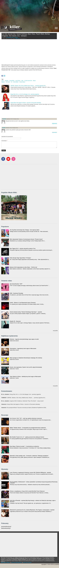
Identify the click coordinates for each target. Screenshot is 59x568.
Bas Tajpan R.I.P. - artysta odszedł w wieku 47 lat (22, 248)
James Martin (15, 81)
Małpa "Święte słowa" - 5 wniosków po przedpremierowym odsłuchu (28, 427)
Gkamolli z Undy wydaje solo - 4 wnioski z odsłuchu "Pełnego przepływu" (29, 455)
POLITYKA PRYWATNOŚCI (16, 562)
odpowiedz (54, 123)
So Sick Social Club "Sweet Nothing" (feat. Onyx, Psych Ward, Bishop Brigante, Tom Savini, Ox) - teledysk (26, 35)
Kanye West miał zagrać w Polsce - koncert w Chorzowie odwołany (26, 102)
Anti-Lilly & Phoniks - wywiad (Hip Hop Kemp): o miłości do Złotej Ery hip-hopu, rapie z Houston (33, 501)
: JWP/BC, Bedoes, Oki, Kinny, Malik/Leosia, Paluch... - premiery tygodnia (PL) (23, 397)
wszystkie (55, 330)
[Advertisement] (29, 12)
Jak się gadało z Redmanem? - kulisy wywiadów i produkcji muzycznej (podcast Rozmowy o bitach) (33, 482)
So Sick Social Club (28, 80)
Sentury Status (22, 81)
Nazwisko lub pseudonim (7, 136)
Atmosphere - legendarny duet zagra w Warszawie (23, 348)
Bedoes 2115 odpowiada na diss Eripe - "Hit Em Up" (23, 267)
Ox (11, 81)
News (13, 37)
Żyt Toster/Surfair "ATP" (16, 284)
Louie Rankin (17, 80)
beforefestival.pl (5, 528)
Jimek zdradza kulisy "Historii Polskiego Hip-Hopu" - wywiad (26, 312)
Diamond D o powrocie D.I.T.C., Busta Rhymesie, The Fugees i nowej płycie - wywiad (32, 509)
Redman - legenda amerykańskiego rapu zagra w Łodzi (24, 339)
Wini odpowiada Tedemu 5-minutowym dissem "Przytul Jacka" (26, 239)
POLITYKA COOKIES (27, 562)
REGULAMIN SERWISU (5, 562)
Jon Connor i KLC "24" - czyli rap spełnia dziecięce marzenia (26, 418)
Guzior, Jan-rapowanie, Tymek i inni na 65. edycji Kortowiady (26, 367)
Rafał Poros (17, 38)
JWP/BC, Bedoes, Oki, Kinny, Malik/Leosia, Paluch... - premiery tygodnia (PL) (28, 85)
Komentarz (4, 140)
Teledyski (16, 37)
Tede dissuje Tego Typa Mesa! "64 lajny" (20, 257)
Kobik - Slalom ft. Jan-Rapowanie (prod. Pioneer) (23, 302)
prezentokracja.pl (6, 526)
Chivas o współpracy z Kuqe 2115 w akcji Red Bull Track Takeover (27, 491)
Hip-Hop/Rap (8, 37)
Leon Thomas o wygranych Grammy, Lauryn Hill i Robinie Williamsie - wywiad (30, 472)
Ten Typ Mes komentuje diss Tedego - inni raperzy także (24, 229)
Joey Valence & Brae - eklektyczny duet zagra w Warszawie (25, 376)
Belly (22, 80)
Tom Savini (8, 81)
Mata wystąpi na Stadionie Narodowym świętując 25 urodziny (26, 357)
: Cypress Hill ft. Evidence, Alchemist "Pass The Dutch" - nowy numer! (22, 401)
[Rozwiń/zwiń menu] (56, 28)
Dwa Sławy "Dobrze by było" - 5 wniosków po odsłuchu (24, 446)
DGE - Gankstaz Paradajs (16, 293)
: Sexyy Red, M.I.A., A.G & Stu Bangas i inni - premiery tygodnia (21, 394)
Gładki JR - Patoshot (15, 321)
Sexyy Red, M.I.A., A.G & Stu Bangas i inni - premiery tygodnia (25, 94)
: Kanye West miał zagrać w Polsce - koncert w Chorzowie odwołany (20, 404)
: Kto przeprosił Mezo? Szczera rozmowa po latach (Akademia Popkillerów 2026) (23, 407)
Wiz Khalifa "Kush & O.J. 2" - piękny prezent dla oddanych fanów (27, 437)
